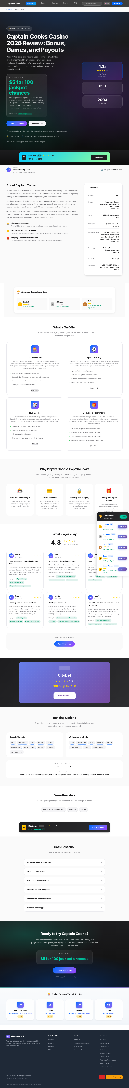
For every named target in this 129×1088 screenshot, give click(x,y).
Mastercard (22, 742)
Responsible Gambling (81, 1043)
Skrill (32, 742)
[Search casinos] (92, 4)
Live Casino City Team (21, 170)
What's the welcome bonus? (38, 871)
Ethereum (50, 747)
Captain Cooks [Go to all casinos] (13, 3)
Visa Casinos (104, 1046)
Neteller (41, 742)
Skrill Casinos (104, 1050)
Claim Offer (122, 526)
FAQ (75, 3)
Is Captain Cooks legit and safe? (39, 862)
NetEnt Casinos (105, 1063)
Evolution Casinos (106, 1067)
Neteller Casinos (105, 1053)
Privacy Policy (79, 1046)
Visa (12, 742)
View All (123, 516)
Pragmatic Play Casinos (108, 1060)
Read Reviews (37, 123)
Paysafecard (15, 747)
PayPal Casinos (105, 1056)
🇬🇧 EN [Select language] (107, 3)
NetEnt (83, 809)
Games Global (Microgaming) (53, 809)
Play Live (35, 443)
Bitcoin (40, 747)
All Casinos (31, 3)
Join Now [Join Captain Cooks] (117, 3)
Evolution (72, 809)
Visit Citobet (65, 695)
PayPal (50, 742)
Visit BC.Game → (98, 827)
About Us (77, 1039)
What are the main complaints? (39, 889)
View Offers (94, 446)
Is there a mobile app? (35, 908)
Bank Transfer (29, 747)
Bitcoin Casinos (105, 1043)
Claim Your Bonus (17, 123)
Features (55, 3)
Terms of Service (80, 1050)
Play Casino (35, 390)
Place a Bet (94, 388)
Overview (44, 3)
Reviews (66, 3)
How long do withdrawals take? (39, 880)
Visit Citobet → (99, 157)
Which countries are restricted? (39, 899)
